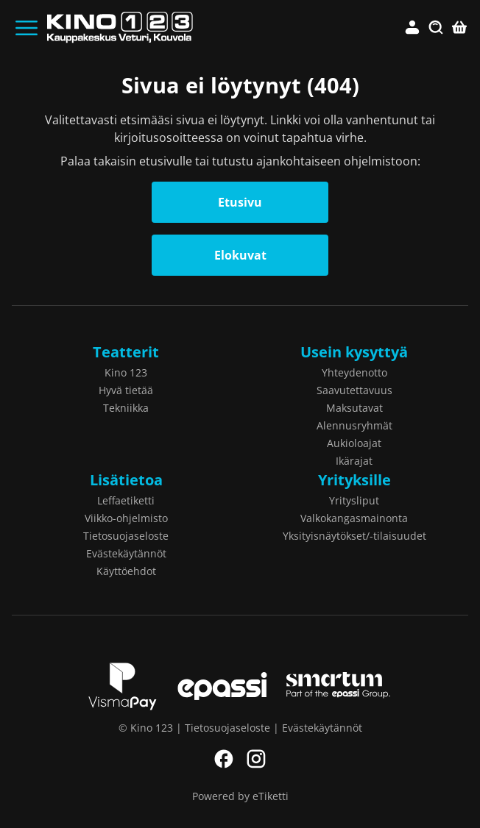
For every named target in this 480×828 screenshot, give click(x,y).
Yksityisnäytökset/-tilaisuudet (354, 536)
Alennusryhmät (354, 425)
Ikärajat (354, 461)
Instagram (256, 759)
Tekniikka (126, 408)
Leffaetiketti (126, 500)
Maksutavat (354, 408)
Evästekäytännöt (126, 553)
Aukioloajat (354, 443)
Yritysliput (354, 500)
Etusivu (240, 202)
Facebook (224, 759)
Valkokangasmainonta (354, 518)
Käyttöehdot (126, 571)
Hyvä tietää (126, 390)
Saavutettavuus (354, 390)
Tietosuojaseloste (126, 536)
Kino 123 (126, 372)
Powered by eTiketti (240, 796)
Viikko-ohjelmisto (126, 518)
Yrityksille (354, 480)
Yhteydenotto (354, 372)
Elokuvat (240, 255)
